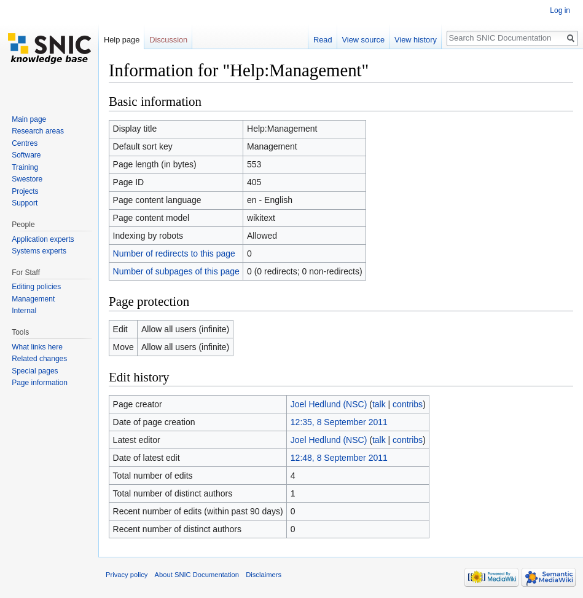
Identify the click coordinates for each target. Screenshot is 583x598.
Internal (24, 310)
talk (379, 404)
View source (363, 39)
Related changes (39, 358)
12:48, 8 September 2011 (339, 458)
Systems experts (39, 251)
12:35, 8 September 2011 (339, 422)
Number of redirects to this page (174, 253)
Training (25, 167)
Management (33, 299)
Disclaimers (263, 574)
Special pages (35, 371)
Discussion (168, 39)
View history (415, 39)
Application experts (43, 239)
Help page (121, 39)
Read (322, 39)
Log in (560, 10)
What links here (37, 347)
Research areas (38, 131)
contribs (408, 404)
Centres (24, 143)
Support (24, 203)
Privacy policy (126, 574)
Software (26, 155)
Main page (29, 119)
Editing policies (36, 286)
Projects (25, 191)
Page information (40, 382)
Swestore (27, 179)
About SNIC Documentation (197, 574)
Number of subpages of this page (176, 271)
